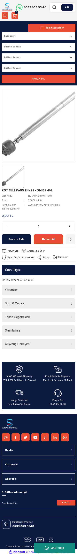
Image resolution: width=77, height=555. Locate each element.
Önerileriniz (12, 330)
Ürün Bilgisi (13, 270)
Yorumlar (11, 290)
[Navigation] (51, 28)
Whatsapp (54, 548)
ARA (67, 7)
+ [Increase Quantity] (69, 226)
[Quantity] (38, 226)
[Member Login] (5, 15)
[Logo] (7, 7)
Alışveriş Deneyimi (17, 344)
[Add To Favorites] (70, 239)
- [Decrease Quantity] (7, 226)
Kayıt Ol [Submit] (66, 502)
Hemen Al (48, 239)
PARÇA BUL (38, 78)
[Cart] (14, 15)
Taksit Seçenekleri (17, 317)
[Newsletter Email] (38, 503)
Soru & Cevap (14, 303)
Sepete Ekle (16, 239)
